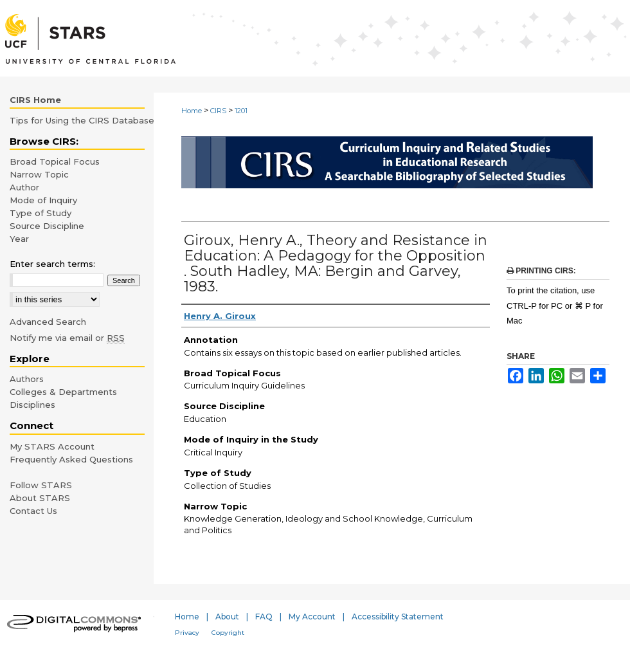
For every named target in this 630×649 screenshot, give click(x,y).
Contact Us (33, 511)
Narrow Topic (39, 174)
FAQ (264, 616)
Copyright (228, 632)
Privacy (187, 632)
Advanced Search (48, 321)
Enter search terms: (52, 264)
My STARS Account (52, 446)
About (227, 616)
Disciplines (32, 404)
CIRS (218, 110)
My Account (312, 616)
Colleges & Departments (63, 392)
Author (24, 187)
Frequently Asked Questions (71, 459)
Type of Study (40, 213)
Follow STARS (41, 485)
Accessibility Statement (398, 616)
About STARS (40, 498)
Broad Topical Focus (55, 161)
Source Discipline (47, 226)
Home (191, 110)
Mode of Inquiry (43, 200)
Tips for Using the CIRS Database (82, 120)
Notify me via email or (67, 338)
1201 (241, 110)
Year (19, 238)
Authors (27, 379)
